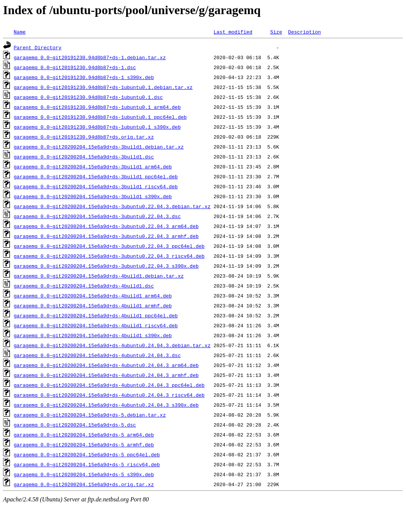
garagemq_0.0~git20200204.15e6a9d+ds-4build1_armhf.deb (93, 305)
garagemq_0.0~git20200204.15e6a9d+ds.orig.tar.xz (84, 484)
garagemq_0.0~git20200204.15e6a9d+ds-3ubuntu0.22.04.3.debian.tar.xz (112, 206)
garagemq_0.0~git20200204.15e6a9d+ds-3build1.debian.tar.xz (99, 146)
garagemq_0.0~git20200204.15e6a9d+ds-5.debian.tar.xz (90, 414)
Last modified (232, 31)
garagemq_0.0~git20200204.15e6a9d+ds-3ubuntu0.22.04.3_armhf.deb (106, 236)
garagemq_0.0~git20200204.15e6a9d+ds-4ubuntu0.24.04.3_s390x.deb (106, 404)
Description (304, 31)
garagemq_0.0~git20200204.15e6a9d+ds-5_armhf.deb (84, 444)
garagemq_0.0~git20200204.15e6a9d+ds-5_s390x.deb (84, 474)
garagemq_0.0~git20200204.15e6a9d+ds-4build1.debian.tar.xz (99, 275)
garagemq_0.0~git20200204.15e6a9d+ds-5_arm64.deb (84, 434)
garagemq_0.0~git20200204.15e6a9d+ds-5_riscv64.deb (87, 464)
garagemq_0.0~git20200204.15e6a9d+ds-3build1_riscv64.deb (96, 186)
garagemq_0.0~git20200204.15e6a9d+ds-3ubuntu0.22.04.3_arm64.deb (106, 226)
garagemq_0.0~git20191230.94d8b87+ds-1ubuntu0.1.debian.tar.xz (103, 87)
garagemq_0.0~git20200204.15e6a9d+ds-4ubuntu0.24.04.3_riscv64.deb (109, 394)
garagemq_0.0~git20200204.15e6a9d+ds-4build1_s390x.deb (93, 335)
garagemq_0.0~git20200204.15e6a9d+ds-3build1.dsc (84, 156)
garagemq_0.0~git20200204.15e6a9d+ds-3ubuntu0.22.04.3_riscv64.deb (109, 255)
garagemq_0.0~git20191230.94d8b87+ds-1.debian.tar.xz (90, 57)
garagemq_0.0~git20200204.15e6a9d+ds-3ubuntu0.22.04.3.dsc (97, 216)
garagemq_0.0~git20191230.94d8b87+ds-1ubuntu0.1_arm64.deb (97, 106)
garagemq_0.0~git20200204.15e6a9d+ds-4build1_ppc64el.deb (96, 315)
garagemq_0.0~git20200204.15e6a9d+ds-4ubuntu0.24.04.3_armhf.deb (106, 375)
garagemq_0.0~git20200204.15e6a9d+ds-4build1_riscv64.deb (96, 325)
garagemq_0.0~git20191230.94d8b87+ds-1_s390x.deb (84, 77)
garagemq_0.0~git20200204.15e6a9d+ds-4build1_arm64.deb (93, 295)
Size (276, 31)
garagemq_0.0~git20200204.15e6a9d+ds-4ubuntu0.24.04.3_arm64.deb (106, 365)
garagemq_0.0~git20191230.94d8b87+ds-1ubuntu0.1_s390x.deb (97, 126)
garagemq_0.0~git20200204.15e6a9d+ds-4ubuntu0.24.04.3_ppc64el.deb (109, 385)
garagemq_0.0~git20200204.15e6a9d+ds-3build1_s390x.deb (93, 196)
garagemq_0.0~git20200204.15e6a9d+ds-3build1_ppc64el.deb (96, 176)
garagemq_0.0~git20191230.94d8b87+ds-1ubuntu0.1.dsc (88, 97)
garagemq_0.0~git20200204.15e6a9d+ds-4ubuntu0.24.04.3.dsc (97, 355)
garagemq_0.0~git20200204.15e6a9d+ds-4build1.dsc (84, 285)
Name (20, 31)
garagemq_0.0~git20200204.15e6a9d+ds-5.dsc (75, 424)
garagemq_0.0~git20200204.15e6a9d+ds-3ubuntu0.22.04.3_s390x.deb (106, 265)
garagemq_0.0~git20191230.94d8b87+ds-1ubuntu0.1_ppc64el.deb (100, 116)
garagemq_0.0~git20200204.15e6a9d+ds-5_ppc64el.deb (87, 454)
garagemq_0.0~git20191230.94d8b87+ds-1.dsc (75, 67)
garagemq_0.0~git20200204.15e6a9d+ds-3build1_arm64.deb (93, 166)
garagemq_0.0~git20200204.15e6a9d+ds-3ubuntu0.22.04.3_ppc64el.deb (109, 245)
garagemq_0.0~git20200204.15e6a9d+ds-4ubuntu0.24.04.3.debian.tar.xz (112, 345)
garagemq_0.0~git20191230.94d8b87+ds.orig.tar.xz (84, 136)
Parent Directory (38, 47)
